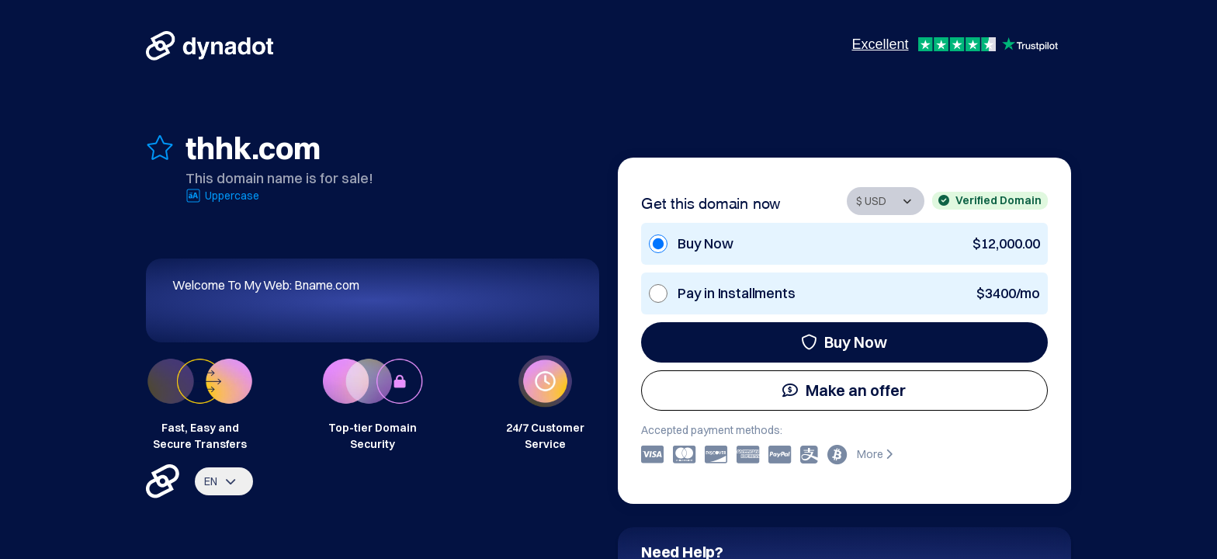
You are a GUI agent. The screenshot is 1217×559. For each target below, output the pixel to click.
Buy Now (844, 342)
